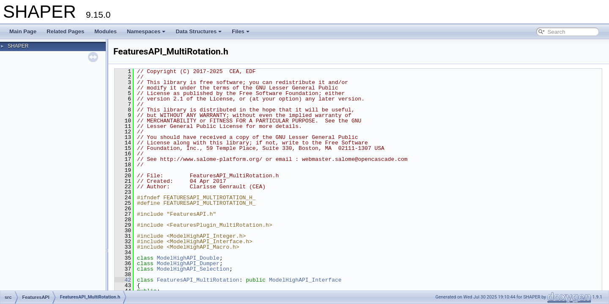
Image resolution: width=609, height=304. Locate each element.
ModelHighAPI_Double (188, 258)
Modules (105, 31)
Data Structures (199, 31)
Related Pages (65, 31)
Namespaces (146, 31)
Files (241, 31)
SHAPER (18, 46)
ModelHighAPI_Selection (193, 269)
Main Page (22, 31)
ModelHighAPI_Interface (305, 280)
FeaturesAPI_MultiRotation (198, 280)
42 (123, 280)
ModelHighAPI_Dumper (188, 263)
